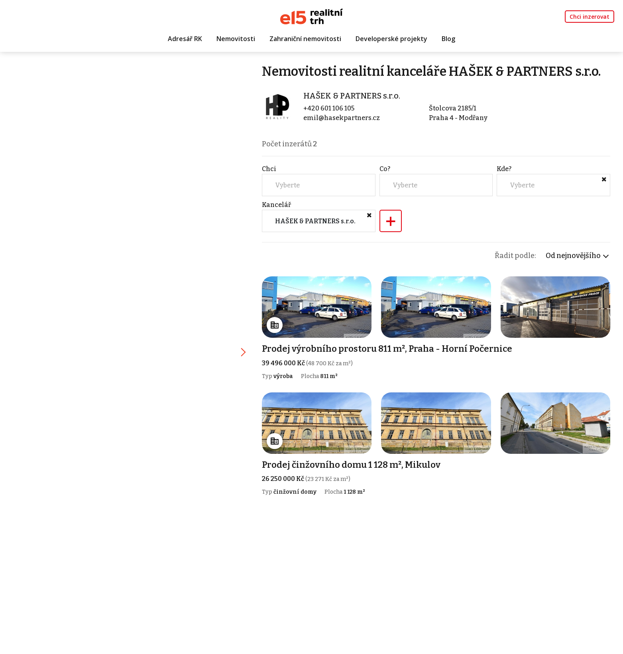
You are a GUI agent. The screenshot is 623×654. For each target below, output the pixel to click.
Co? (384, 169)
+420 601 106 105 (328, 108)
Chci (269, 169)
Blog (448, 38)
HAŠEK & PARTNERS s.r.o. (351, 95)
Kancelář (276, 205)
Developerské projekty (391, 38)
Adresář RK (185, 38)
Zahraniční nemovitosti (305, 38)
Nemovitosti (235, 38)
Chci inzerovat (589, 16)
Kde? (504, 169)
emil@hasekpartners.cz (341, 118)
